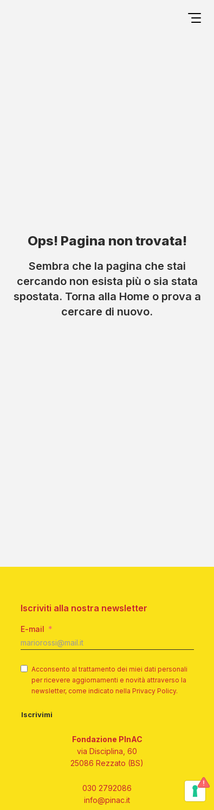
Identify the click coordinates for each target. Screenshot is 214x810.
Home (134, 296)
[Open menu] (194, 19)
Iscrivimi (37, 714)
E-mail (32, 629)
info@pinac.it (107, 800)
